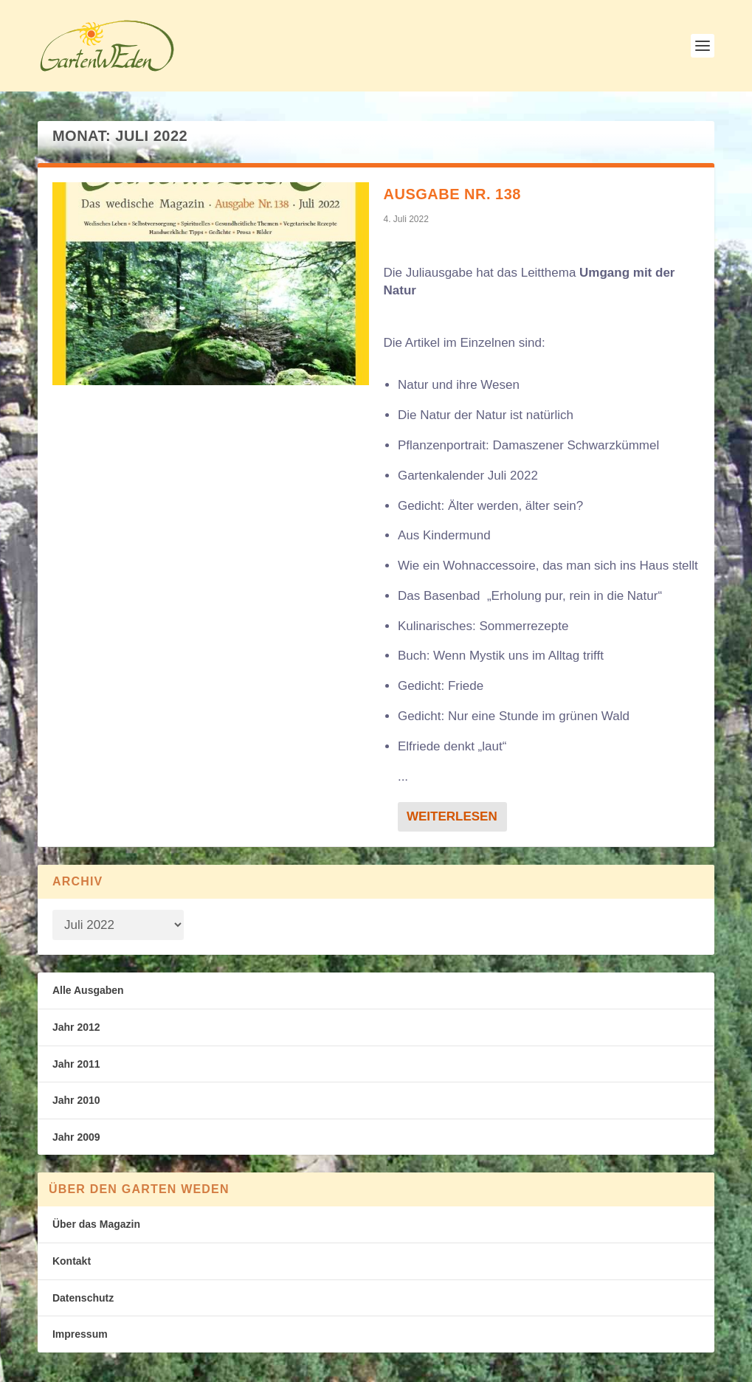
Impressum (80, 1334)
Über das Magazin (96, 1224)
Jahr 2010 (76, 1100)
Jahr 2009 (76, 1137)
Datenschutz (83, 1298)
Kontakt (71, 1261)
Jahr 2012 (76, 1027)
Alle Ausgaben (88, 990)
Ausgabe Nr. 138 (452, 194)
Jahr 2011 (76, 1064)
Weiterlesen (452, 816)
